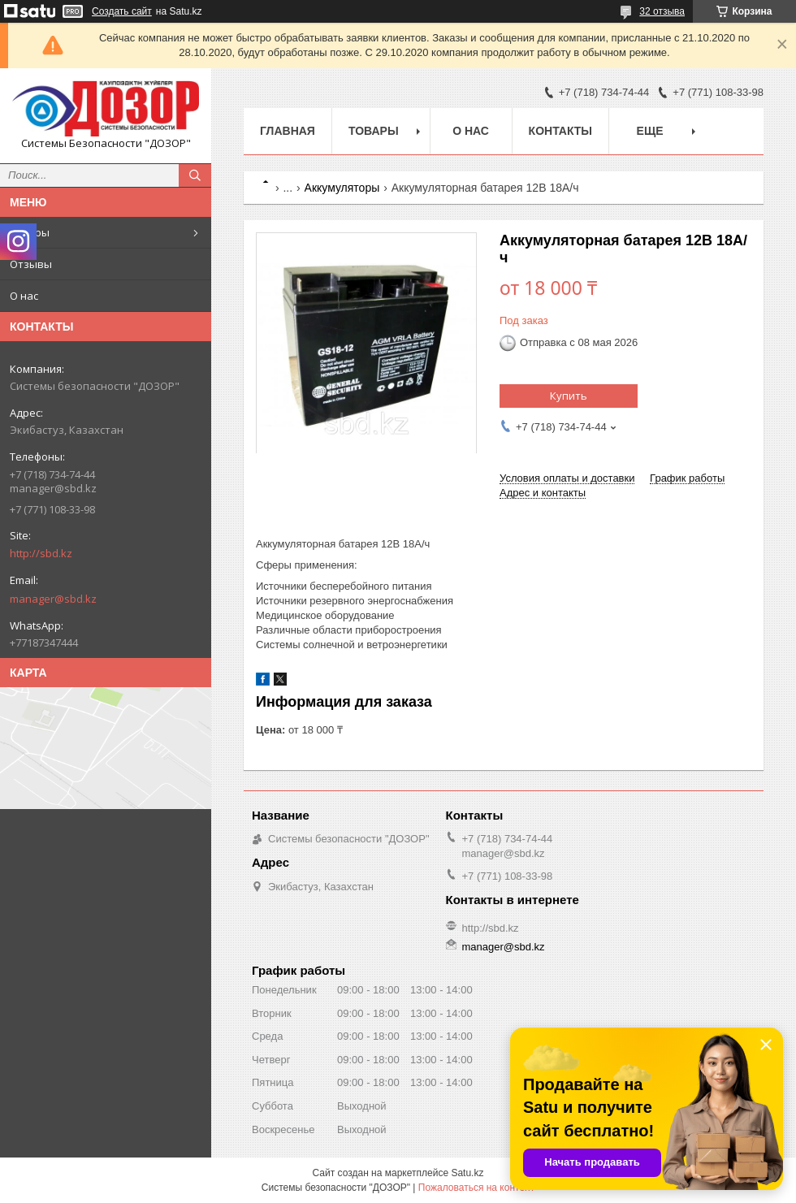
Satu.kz (467, 1173)
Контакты (560, 130)
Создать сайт (122, 11)
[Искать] (195, 175)
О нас (24, 295)
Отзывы (31, 264)
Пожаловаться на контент (476, 1187)
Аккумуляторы (342, 187)
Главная (287, 130)
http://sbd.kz (41, 553)
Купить (568, 395)
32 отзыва (662, 11)
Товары (30, 232)
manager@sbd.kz (53, 598)
